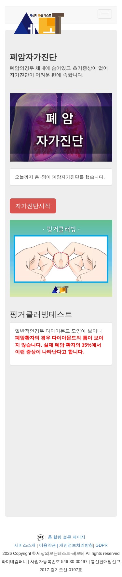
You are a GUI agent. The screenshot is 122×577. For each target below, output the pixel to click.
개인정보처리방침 (76, 545)
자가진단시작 (32, 206)
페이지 (79, 537)
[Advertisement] (61, 443)
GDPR (101, 545)
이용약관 (47, 545)
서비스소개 (24, 545)
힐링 (57, 537)
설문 (67, 537)
